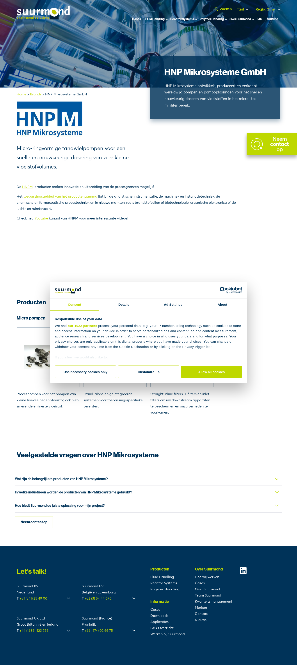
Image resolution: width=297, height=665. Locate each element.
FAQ (259, 19)
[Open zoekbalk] (225, 9)
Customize (149, 372)
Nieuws (200, 620)
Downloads (159, 615)
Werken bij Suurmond (167, 634)
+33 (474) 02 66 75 (99, 630)
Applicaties (159, 621)
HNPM (27, 186)
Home (21, 94)
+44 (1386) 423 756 (34, 630)
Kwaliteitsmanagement (213, 601)
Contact (201, 613)
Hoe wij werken (207, 577)
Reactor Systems (182, 19)
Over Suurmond (240, 19)
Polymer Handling (212, 19)
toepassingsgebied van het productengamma (60, 196)
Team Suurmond (208, 595)
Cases (136, 19)
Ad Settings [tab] (173, 304)
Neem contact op (34, 522)
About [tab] (222, 304)
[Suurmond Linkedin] (259, 570)
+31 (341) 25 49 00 (34, 598)
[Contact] (272, 144)
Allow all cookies (211, 372)
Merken (201, 607)
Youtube (272, 19)
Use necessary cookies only (85, 372)
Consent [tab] (74, 304)
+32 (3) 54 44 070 (98, 598)
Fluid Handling (155, 19)
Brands (35, 94)
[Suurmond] (43, 18)
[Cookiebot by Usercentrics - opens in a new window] (223, 290)
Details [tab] (123, 304)
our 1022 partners (82, 326)
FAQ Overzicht (162, 628)
